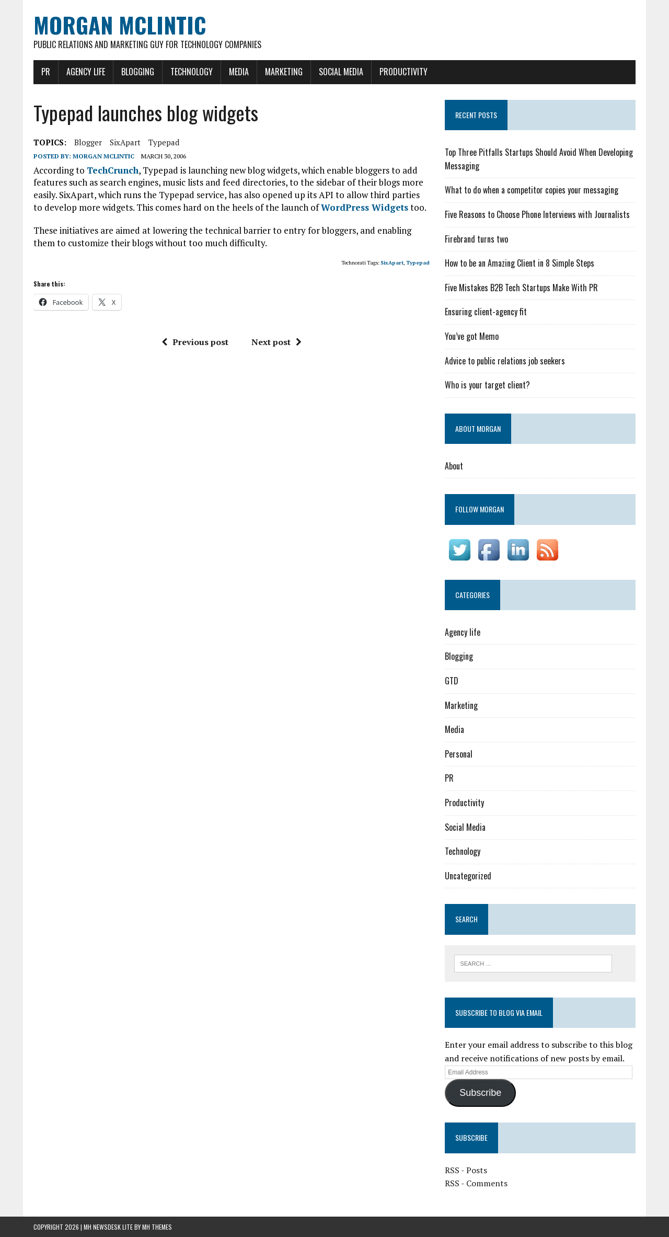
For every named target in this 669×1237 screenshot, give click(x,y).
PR (45, 71)
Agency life (85, 71)
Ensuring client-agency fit (486, 311)
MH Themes (157, 1226)
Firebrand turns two (476, 239)
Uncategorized (468, 875)
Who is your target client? (487, 385)
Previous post (195, 342)
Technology (191, 71)
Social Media (341, 71)
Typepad (163, 142)
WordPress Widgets (364, 207)
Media (239, 71)
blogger (88, 142)
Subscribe (480, 1092)
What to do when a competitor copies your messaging (531, 190)
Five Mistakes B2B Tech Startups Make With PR (521, 287)
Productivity (403, 71)
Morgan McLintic (103, 156)
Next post (276, 342)
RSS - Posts (466, 1170)
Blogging (137, 71)
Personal (458, 754)
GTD (451, 680)
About (454, 466)
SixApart (125, 142)
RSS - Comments (476, 1183)
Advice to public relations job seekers (505, 360)
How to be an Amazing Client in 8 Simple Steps (519, 263)
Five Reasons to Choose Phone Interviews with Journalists (537, 214)
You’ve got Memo (472, 336)
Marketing (284, 71)
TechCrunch (113, 170)
